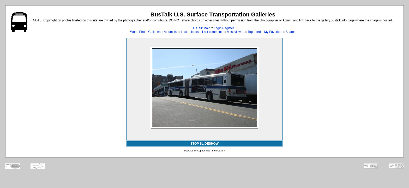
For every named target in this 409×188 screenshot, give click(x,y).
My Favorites (273, 32)
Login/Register (224, 28)
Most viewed (235, 32)
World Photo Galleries (145, 32)
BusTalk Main (201, 28)
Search (291, 32)
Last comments (212, 32)
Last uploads (190, 32)
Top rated (254, 32)
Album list (170, 32)
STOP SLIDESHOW (204, 143)
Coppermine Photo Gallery (211, 150)
